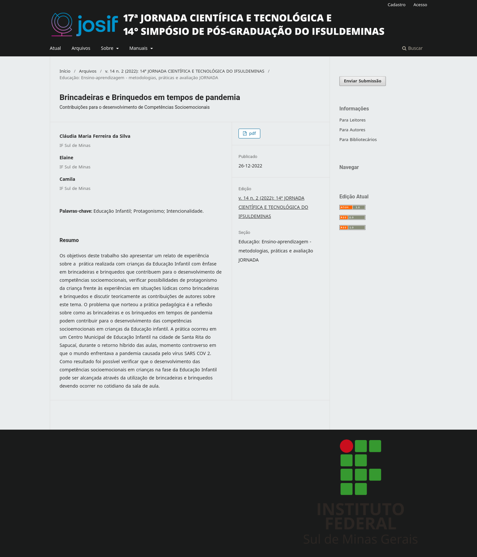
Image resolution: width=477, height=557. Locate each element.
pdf (252, 133)
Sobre (108, 48)
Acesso (420, 5)
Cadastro (397, 5)
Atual (55, 48)
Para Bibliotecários (358, 140)
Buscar (412, 48)
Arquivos (81, 48)
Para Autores (352, 130)
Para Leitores (352, 120)
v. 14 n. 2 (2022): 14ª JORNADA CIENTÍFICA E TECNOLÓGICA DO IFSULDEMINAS (184, 71)
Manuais (139, 48)
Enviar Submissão (362, 81)
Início (65, 71)
